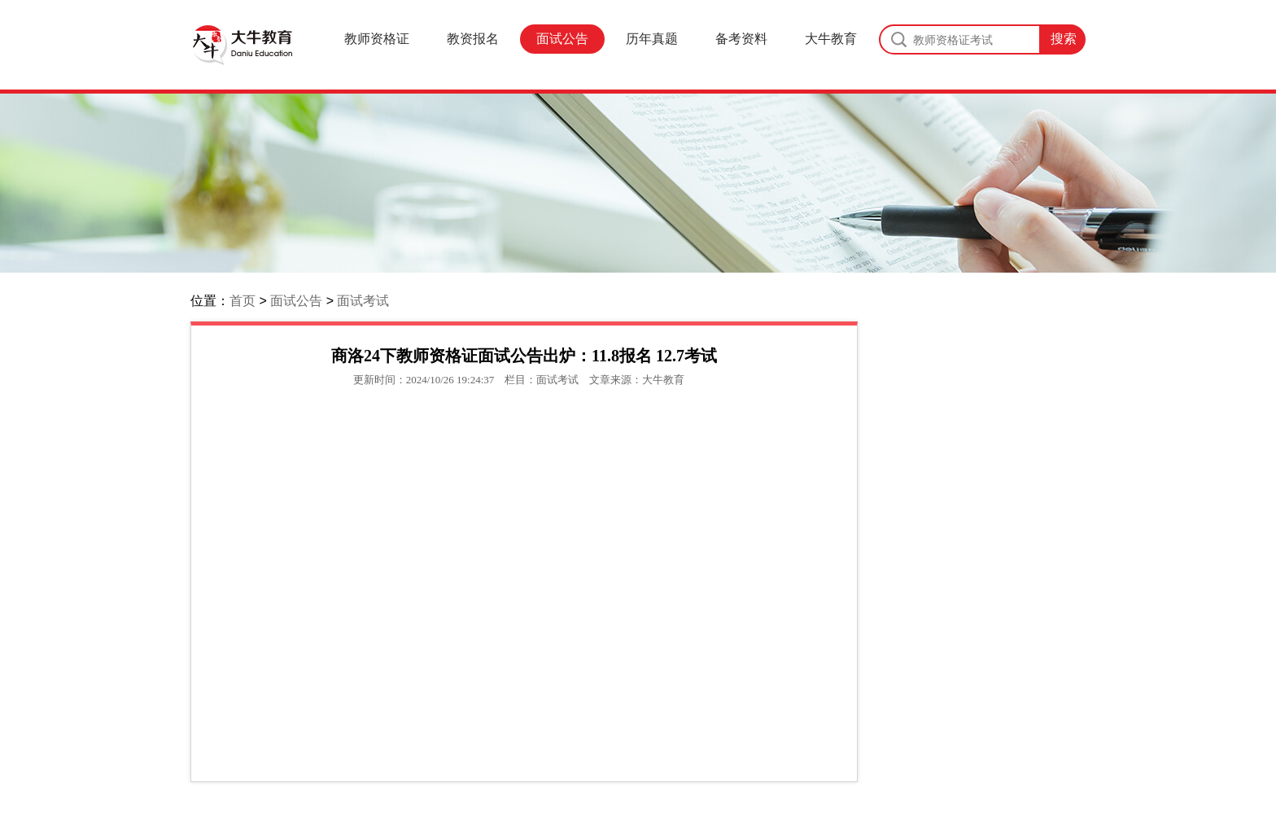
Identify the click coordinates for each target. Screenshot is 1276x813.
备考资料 (741, 39)
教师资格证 (376, 39)
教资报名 (473, 39)
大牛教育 (831, 39)
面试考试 (363, 301)
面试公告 (562, 39)
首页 (242, 301)
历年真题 (652, 39)
